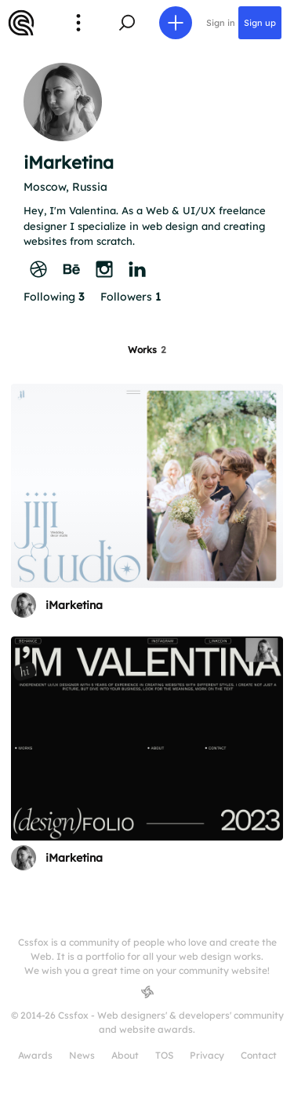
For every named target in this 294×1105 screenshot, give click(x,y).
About (125, 1055)
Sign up (260, 22)
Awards (35, 1055)
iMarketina (74, 605)
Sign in (220, 22)
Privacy (207, 1055)
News (82, 1055)
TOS (164, 1055)
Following (54, 297)
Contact (259, 1055)
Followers (130, 297)
